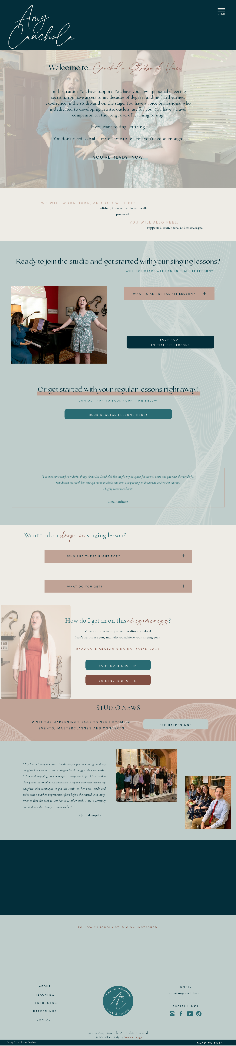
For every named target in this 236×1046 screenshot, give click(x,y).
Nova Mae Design (133, 1037)
